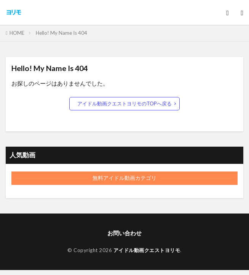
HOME (17, 33)
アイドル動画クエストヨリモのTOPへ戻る (124, 103)
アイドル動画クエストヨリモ (146, 250)
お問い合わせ (124, 233)
